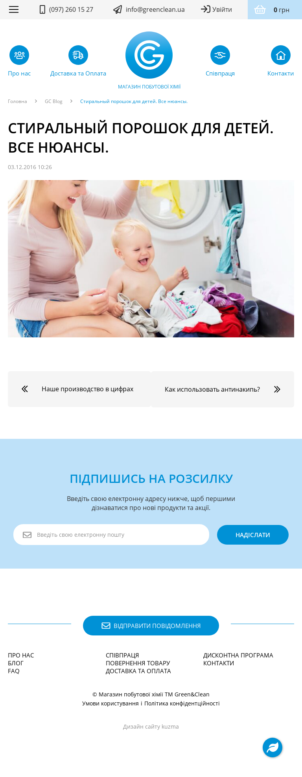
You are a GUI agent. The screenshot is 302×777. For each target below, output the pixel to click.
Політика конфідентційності (182, 710)
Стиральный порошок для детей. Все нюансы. (134, 101)
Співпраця (122, 663)
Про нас (21, 663)
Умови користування (110, 710)
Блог (16, 670)
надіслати (252, 542)
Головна (17, 101)
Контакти (218, 670)
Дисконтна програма (238, 663)
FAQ (14, 678)
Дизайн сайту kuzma (151, 734)
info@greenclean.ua (155, 9)
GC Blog (54, 101)
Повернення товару (138, 670)
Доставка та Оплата (138, 678)
